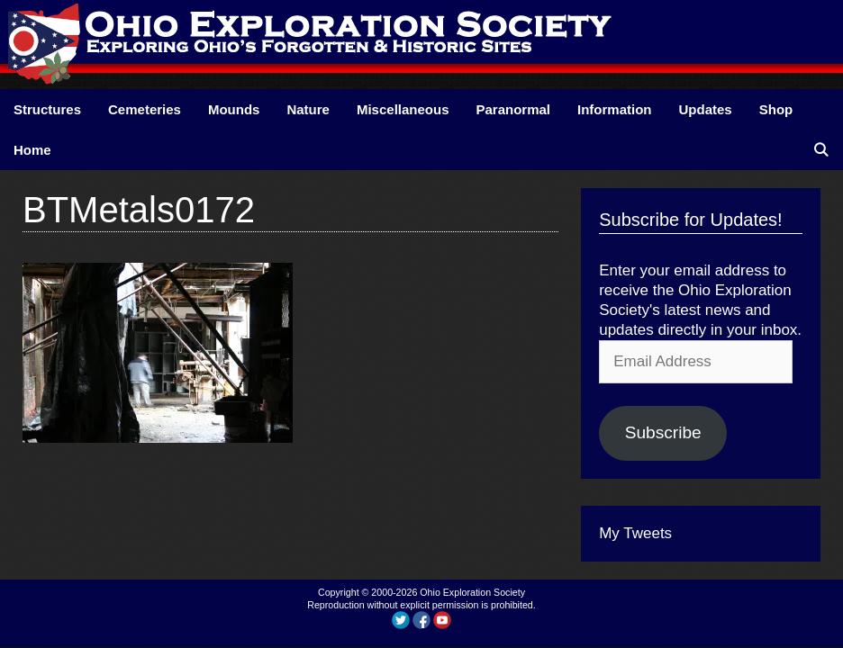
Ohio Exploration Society (472, 592)
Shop (776, 109)
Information (614, 109)
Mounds (234, 109)
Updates (705, 109)
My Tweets (635, 533)
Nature (308, 109)
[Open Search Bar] (821, 150)
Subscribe (663, 432)
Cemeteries (144, 109)
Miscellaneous (403, 109)
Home (32, 150)
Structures (47, 109)
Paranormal (513, 109)
